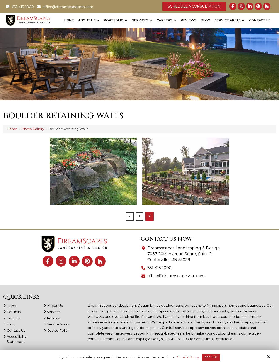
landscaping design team (108, 311)
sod (208, 322)
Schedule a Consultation (194, 6)
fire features (145, 316)
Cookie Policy (188, 357)
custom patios (191, 311)
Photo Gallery (33, 129)
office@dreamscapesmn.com (65, 7)
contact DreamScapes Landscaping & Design (125, 339)
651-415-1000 (20, 7)
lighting (219, 322)
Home (12, 129)
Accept (211, 357)
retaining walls (216, 311)
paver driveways (243, 311)
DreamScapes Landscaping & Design (118, 305)
